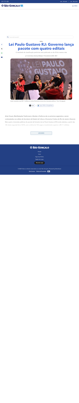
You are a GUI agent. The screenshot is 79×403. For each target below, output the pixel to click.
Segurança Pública (39, 156)
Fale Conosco (32, 171)
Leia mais (41, 133)
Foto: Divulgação (61, 101)
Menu (74, 5)
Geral (41, 41)
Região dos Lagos (39, 159)
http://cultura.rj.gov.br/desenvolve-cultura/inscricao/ (56, 135)
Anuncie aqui (39, 162)
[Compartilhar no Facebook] (1, 44)
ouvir (31, 105)
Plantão (39, 151)
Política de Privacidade (41, 171)
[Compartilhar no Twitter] (1, 48)
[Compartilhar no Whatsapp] (1, 53)
